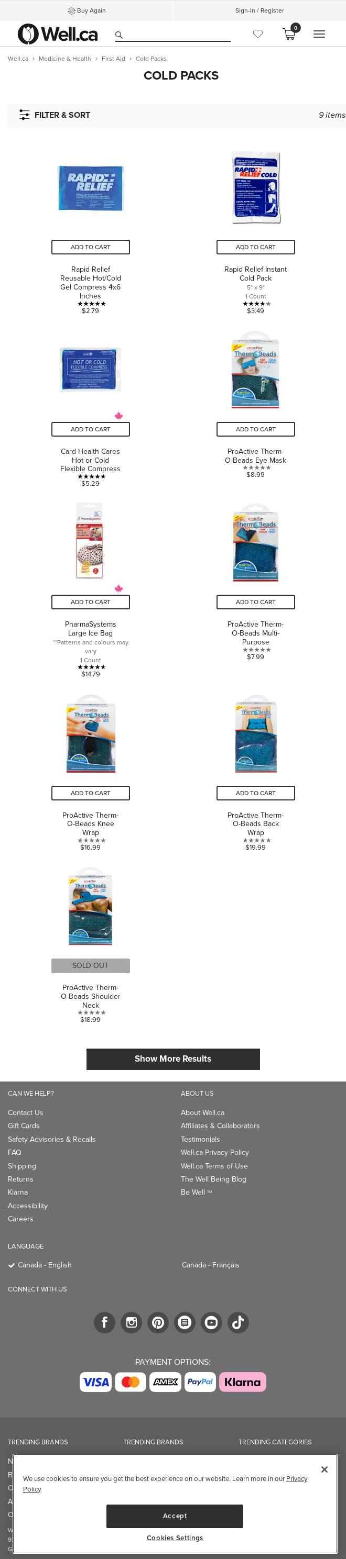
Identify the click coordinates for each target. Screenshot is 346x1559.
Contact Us (26, 1112)
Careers (21, 1218)
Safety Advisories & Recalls (52, 1139)
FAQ (14, 1152)
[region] (175, 1504)
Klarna (18, 1192)
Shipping (22, 1166)
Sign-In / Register (259, 10)
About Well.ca (202, 1112)
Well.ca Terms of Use (214, 1166)
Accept (175, 1516)
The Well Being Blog (213, 1179)
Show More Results (173, 1058)
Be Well (196, 1192)
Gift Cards (24, 1125)
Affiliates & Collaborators (220, 1125)
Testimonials (200, 1139)
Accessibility (28, 1205)
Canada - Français (211, 1265)
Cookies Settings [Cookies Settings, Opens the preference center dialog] (175, 1538)
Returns (21, 1179)
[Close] (324, 1469)
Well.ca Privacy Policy (215, 1152)
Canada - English (45, 1265)
